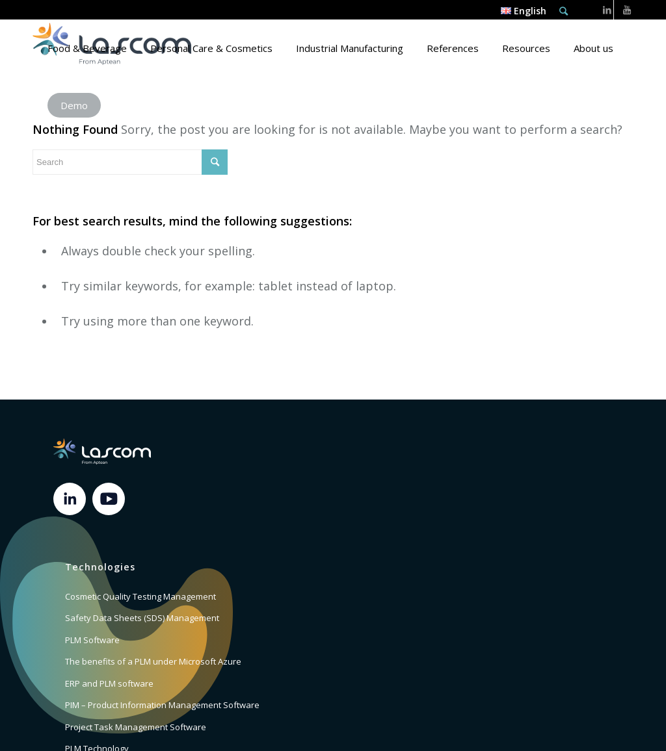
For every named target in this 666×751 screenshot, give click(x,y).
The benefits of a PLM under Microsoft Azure (153, 661)
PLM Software (92, 640)
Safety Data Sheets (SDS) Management (142, 618)
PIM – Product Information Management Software (162, 705)
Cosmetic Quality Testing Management (140, 596)
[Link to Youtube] (626, 9)
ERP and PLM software (109, 683)
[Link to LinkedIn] (607, 9)
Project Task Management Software (135, 727)
